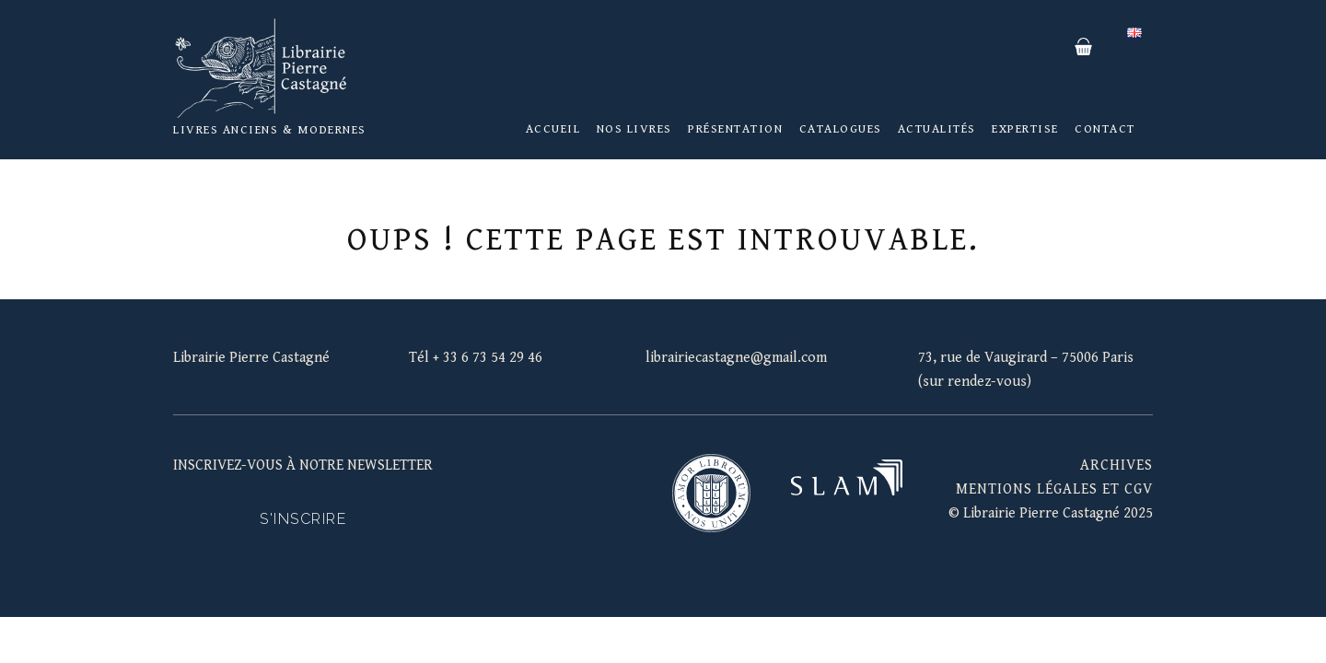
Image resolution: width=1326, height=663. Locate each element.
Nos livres (634, 129)
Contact (1105, 129)
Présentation (735, 129)
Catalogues (840, 129)
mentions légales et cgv (1054, 489)
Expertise (1025, 129)
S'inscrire (303, 519)
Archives (1116, 465)
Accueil (553, 129)
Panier (1082, 47)
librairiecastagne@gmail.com (736, 357)
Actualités (937, 129)
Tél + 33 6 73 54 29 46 (475, 357)
